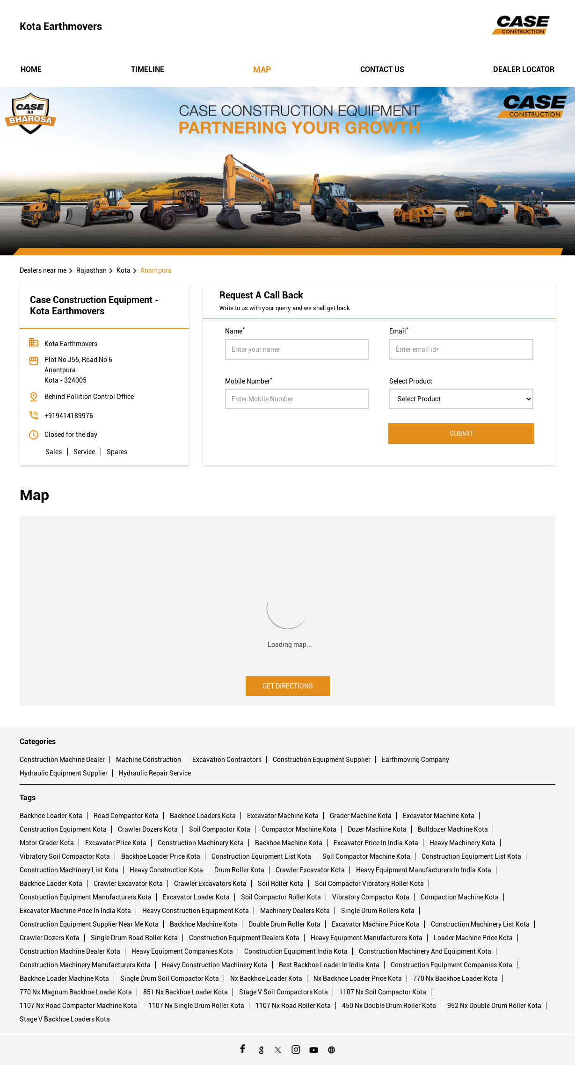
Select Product (410, 380)
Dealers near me (43, 270)
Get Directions (287, 686)
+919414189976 (68, 416)
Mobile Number (248, 380)
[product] (461, 399)
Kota (123, 270)
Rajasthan (91, 270)
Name (235, 330)
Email (398, 330)
